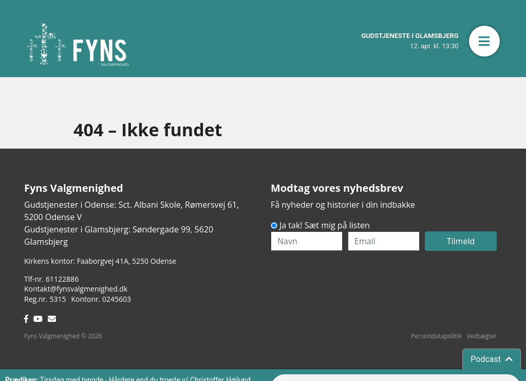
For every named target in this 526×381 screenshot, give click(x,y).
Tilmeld (461, 241)
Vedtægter (482, 336)
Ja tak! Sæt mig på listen (324, 225)
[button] (484, 41)
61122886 (62, 279)
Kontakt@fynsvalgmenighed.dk (75, 289)
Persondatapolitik (436, 336)
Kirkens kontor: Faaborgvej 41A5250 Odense (100, 261)
